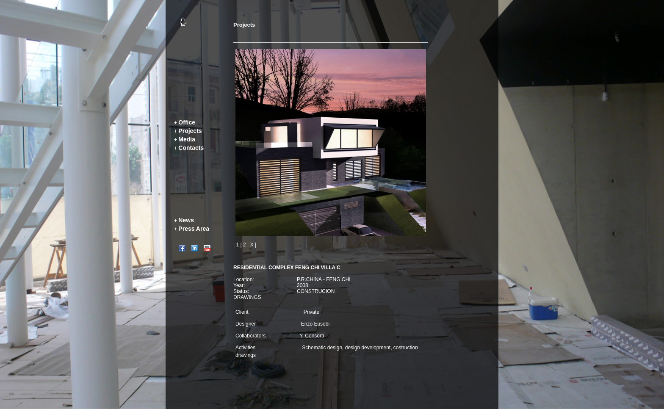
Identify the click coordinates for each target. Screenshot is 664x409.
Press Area (193, 228)
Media (186, 139)
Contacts (191, 147)
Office (186, 122)
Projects (190, 130)
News (186, 220)
